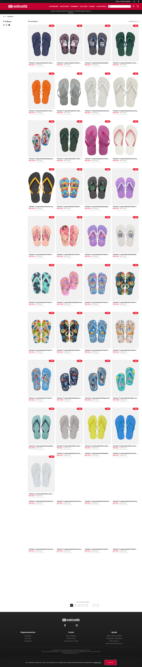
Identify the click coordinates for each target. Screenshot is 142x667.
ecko (4, 16)
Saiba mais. (97, 662)
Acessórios (28, 641)
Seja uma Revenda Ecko (114, 643)
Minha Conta (71, 638)
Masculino (27, 636)
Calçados (10, 16)
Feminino (28, 638)
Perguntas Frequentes (114, 638)
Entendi (110, 662)
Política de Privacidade (114, 636)
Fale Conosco (114, 641)
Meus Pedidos (71, 636)
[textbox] (120, 6)
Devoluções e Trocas (71, 641)
